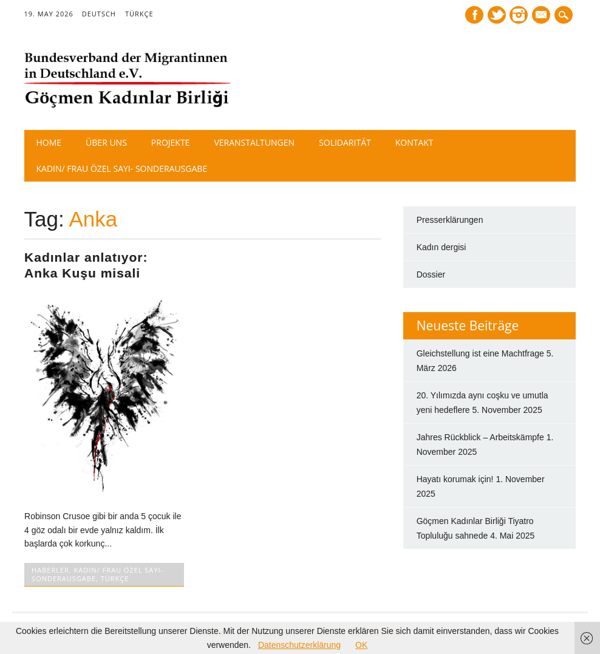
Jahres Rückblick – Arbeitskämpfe (480, 437)
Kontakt (414, 142)
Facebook (474, 15)
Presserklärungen (450, 220)
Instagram (519, 15)
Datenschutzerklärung (299, 645)
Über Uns (106, 142)
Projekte (170, 142)
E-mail (543, 16)
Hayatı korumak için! (455, 479)
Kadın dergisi (441, 247)
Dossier (431, 274)
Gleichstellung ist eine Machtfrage (480, 353)
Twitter (497, 15)
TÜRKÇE (139, 13)
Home (49, 142)
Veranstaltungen (254, 142)
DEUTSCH (99, 13)
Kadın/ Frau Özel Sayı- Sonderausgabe (122, 168)
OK (361, 645)
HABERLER (50, 569)
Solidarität (345, 142)
